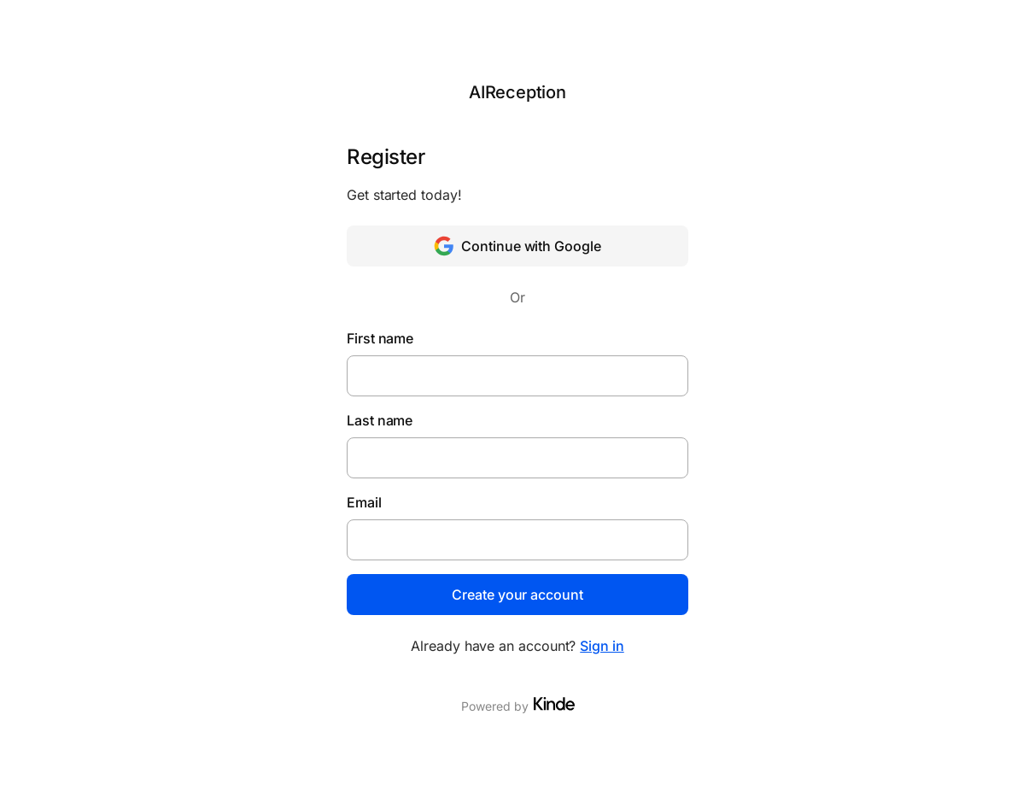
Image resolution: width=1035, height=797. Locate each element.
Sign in (601, 645)
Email (364, 502)
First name (380, 338)
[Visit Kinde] (554, 704)
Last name (379, 420)
